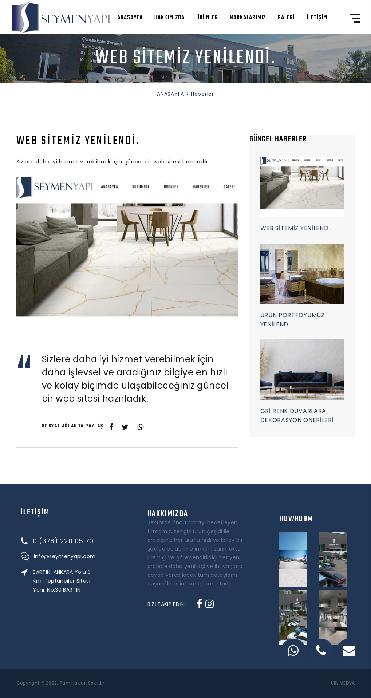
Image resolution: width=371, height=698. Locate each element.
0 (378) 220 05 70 (91, 541)
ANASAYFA (130, 18)
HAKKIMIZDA (169, 18)
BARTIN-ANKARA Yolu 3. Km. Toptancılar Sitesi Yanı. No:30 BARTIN (90, 580)
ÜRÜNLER (207, 18)
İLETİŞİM (317, 18)
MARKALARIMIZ (248, 18)
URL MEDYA (343, 683)
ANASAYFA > (173, 94)
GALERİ (286, 18)
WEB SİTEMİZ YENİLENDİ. (296, 228)
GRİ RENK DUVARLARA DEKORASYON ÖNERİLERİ (297, 415)
